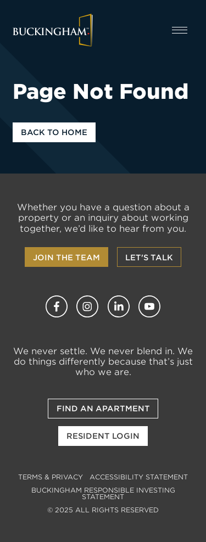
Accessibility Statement (139, 477)
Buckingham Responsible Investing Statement (103, 493)
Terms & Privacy (50, 477)
